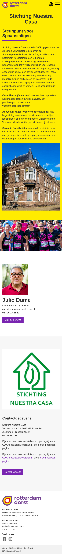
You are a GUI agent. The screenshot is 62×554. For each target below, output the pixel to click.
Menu (57, 4)
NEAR (5, 551)
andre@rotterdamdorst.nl (13, 526)
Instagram (10, 539)
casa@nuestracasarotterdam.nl (18, 309)
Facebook (4, 539)
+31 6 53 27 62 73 (10, 529)
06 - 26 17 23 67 (10, 312)
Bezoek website (13, 472)
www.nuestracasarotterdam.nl (17, 457)
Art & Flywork (15, 551)
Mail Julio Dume (13, 320)
